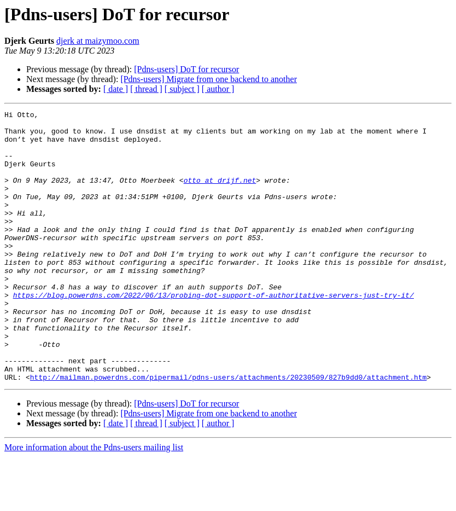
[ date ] (115, 89)
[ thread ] (146, 89)
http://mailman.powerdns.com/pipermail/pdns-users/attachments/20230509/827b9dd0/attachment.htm (228, 431)
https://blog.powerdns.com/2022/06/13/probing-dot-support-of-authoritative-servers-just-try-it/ (213, 333)
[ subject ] (182, 89)
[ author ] (218, 89)
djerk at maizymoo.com (97, 40)
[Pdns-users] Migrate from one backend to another (208, 79)
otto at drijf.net (220, 195)
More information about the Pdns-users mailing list (93, 501)
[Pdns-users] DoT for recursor (186, 69)
